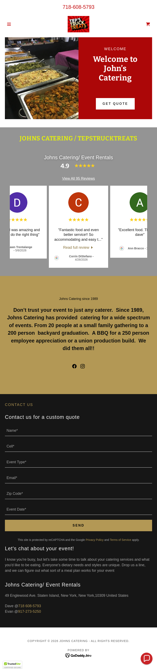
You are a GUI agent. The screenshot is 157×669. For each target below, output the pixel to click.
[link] (78, 24)
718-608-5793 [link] (78, 7)
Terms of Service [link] (120, 539)
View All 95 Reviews (78, 178)
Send (78, 525)
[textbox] (78, 430)
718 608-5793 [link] (29, 606)
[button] (16, 24)
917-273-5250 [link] (29, 611)
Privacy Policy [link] (94, 539)
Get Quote (115, 103)
